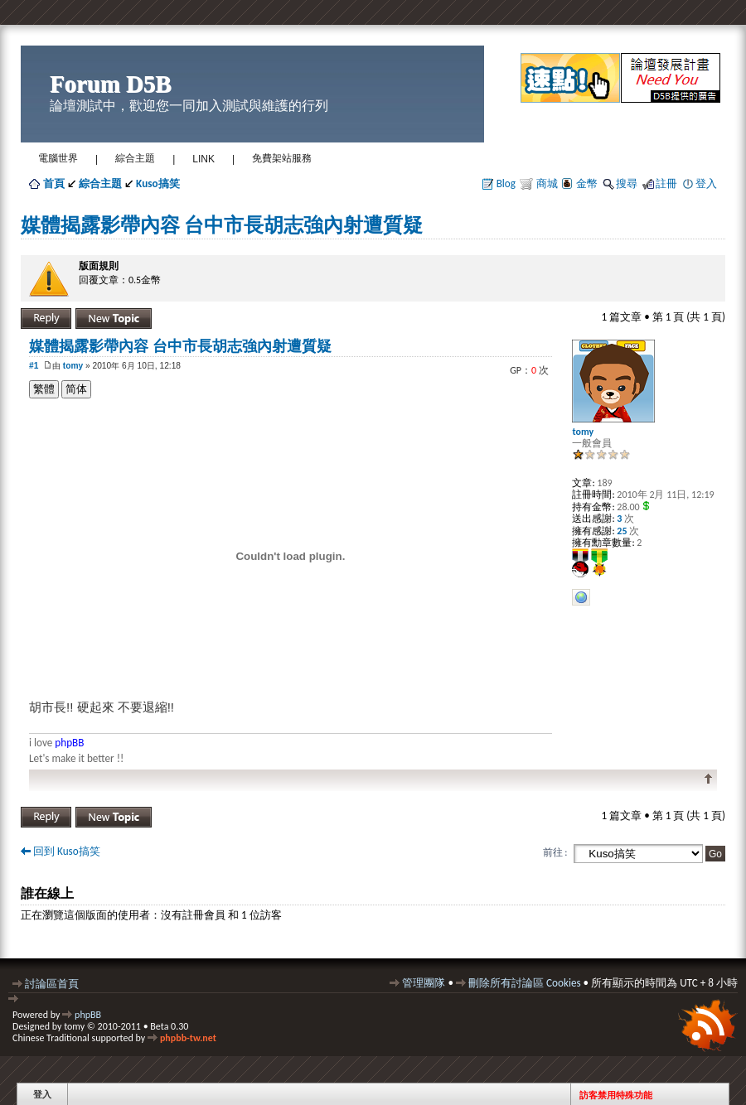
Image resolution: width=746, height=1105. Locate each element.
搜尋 (626, 183)
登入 (706, 183)
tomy (73, 365)
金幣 (587, 183)
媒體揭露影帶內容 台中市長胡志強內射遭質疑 (222, 225)
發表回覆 (46, 318)
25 (621, 531)
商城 (546, 183)
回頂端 (708, 779)
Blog (506, 183)
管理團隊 (423, 983)
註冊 (666, 183)
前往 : (555, 852)
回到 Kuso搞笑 (66, 851)
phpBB (88, 1015)
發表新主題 (113, 318)
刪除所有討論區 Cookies (524, 983)
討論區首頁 (52, 984)
